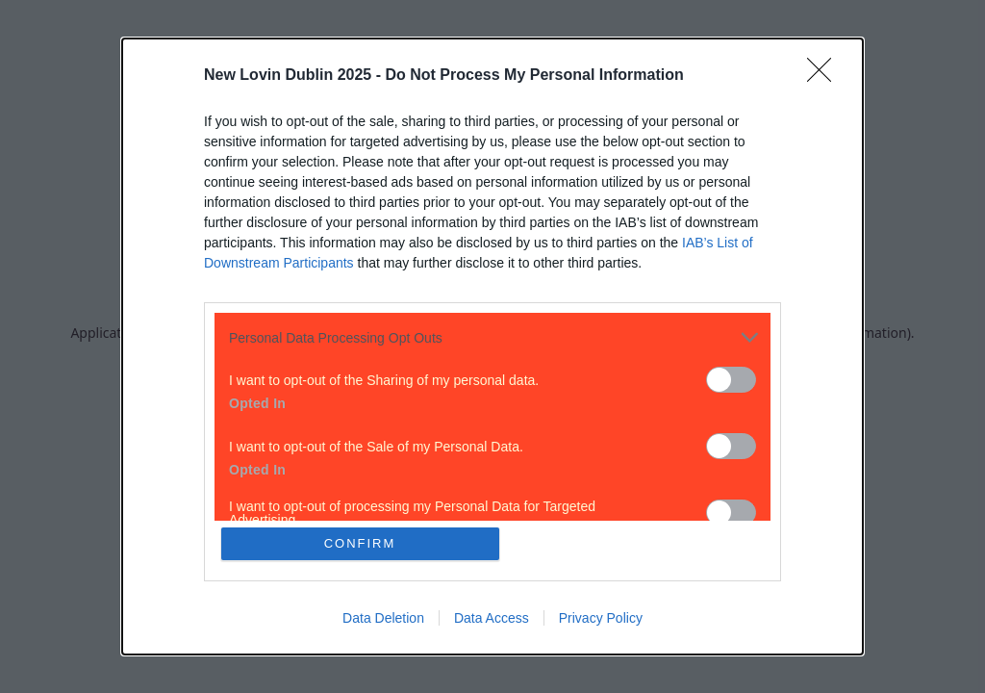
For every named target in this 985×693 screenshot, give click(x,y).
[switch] (731, 380)
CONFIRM (360, 543)
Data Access (491, 618)
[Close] (825, 76)
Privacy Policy (601, 618)
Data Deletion (383, 618)
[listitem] (492, 337)
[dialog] (492, 346)
